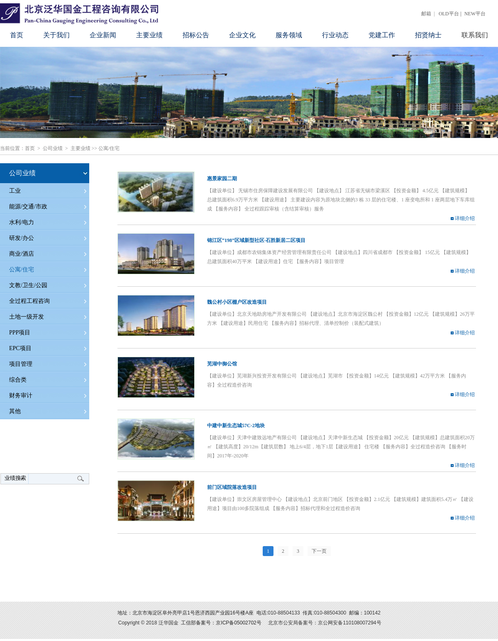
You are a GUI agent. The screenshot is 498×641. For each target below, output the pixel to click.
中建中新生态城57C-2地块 (236, 425)
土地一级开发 (26, 317)
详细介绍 (463, 218)
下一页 (319, 551)
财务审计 (20, 395)
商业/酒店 (21, 254)
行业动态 (335, 35)
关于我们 (56, 35)
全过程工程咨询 (29, 301)
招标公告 (196, 35)
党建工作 (382, 35)
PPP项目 (19, 332)
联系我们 (474, 35)
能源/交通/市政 (28, 206)
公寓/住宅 (109, 148)
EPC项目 (20, 348)
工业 (15, 191)
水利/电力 (21, 222)
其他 (15, 411)
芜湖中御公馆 (222, 364)
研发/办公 (21, 238)
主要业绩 (149, 35)
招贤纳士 (428, 35)
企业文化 (242, 35)
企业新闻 (103, 35)
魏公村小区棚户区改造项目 (237, 302)
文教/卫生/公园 (28, 285)
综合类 (18, 380)
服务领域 (289, 35)
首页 (16, 35)
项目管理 (20, 364)
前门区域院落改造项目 (232, 487)
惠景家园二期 (222, 178)
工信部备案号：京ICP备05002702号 (221, 623)
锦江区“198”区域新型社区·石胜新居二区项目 (256, 240)
